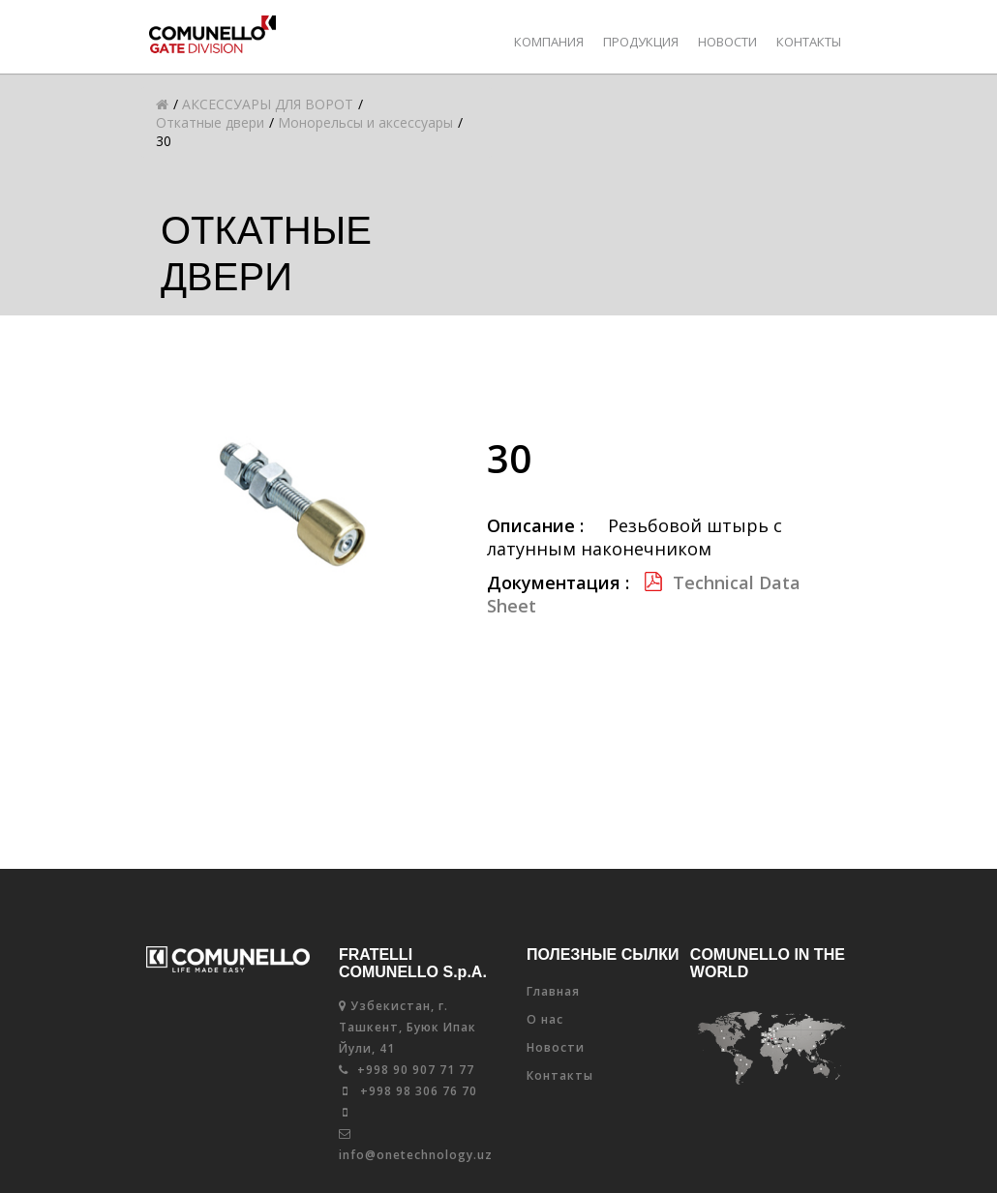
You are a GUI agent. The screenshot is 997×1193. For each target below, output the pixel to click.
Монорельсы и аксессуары (365, 122)
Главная (553, 991)
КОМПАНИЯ (549, 41)
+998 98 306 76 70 (410, 1091)
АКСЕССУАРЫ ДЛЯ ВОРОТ (267, 104)
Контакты (808, 41)
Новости (727, 41)
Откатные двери (210, 122)
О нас (545, 1019)
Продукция (641, 41)
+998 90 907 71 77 (406, 1069)
